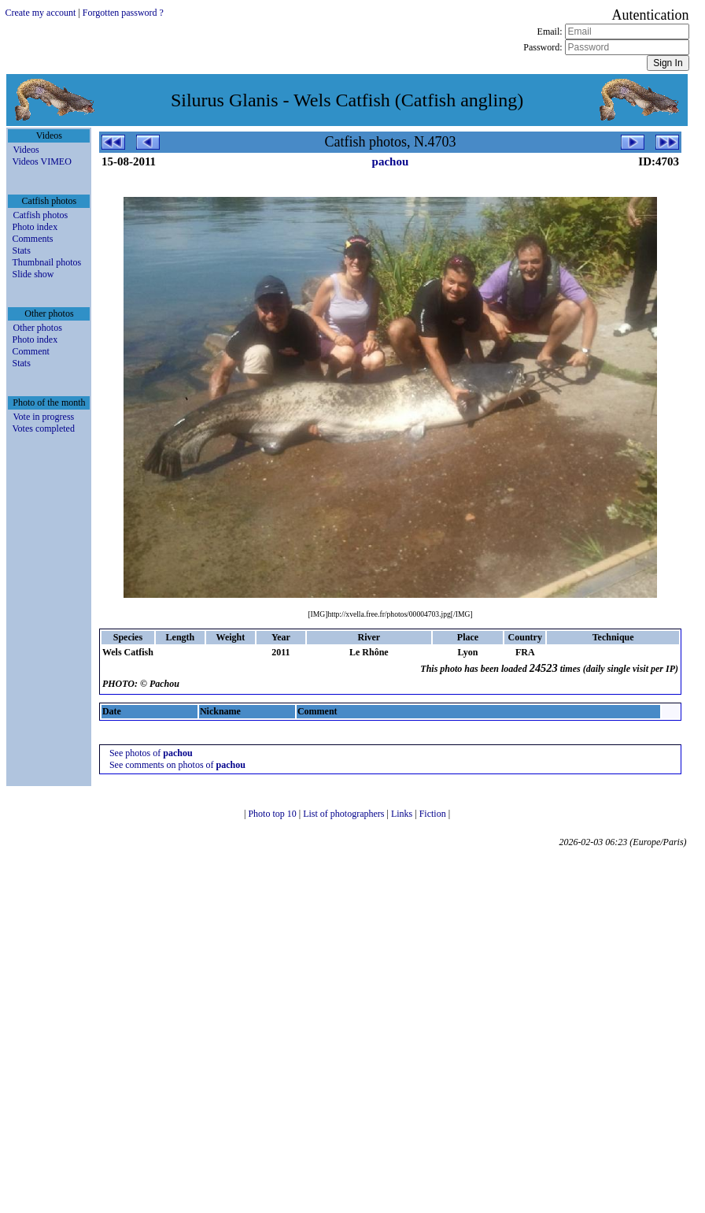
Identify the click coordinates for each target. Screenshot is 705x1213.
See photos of (151, 753)
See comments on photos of (177, 764)
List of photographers (344, 813)
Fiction (433, 813)
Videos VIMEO (41, 161)
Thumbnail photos (46, 262)
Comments (32, 238)
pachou (390, 161)
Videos (26, 149)
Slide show (33, 274)
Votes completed (43, 428)
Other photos (37, 327)
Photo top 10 (273, 813)
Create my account (40, 12)
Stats (21, 250)
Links (403, 813)
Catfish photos (40, 215)
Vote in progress (43, 416)
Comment (30, 351)
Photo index (34, 226)
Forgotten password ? (123, 12)
